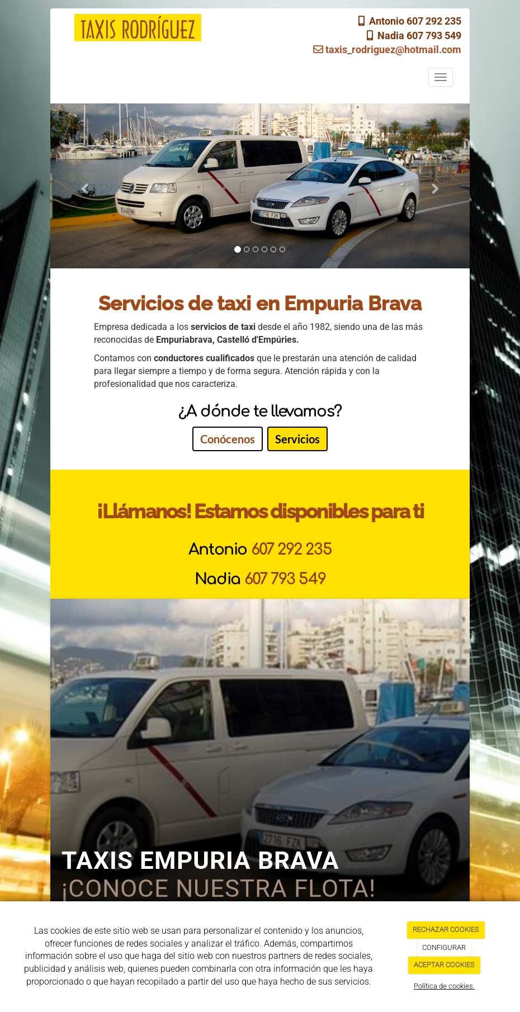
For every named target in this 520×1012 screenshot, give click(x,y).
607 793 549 (285, 579)
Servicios (297, 439)
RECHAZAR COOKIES (446, 929)
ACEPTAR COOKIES (444, 965)
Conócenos (227, 439)
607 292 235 (291, 550)
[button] (82, 185)
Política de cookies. (444, 986)
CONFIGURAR (444, 947)
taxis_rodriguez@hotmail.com (387, 49)
